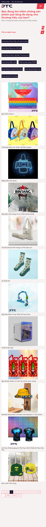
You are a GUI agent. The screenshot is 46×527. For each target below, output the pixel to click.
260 (8, 495)
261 (14, 495)
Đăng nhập (5, 2)
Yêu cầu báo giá (17, 2)
